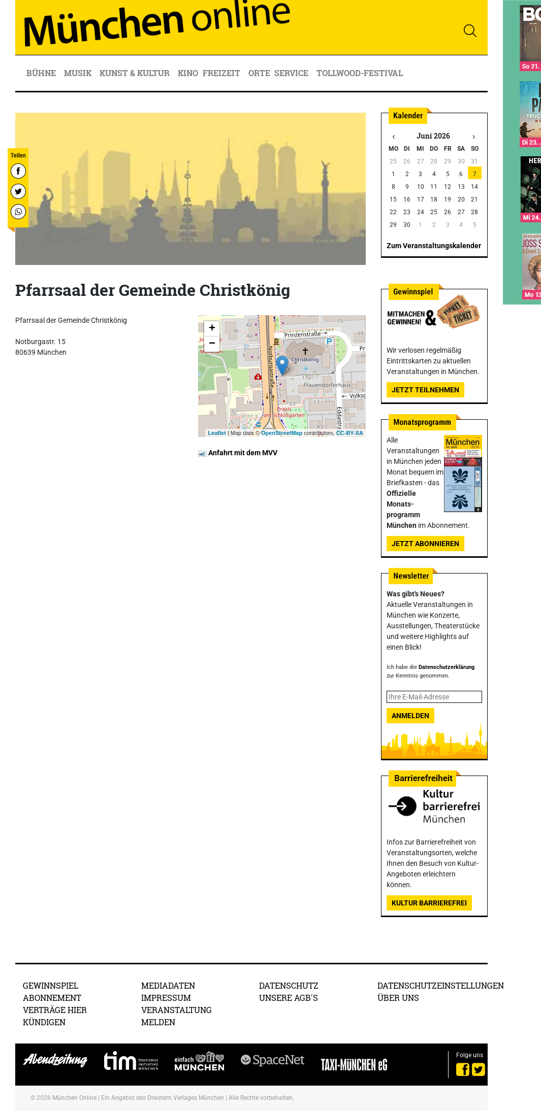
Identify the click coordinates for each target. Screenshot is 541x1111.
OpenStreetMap (281, 433)
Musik (78, 73)
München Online (74, 1097)
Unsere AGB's (288, 997)
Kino (188, 73)
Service (292, 73)
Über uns (398, 997)
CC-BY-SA (349, 433)
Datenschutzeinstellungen (440, 985)
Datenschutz (289, 985)
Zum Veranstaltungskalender (434, 246)
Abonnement (52, 997)
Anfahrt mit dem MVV (237, 453)
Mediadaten (168, 985)
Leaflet (217, 433)
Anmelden (410, 716)
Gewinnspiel (50, 985)
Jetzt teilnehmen (425, 390)
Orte (259, 73)
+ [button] (212, 328)
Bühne (42, 73)
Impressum (166, 997)
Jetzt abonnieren (425, 544)
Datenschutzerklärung (446, 667)
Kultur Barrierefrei (429, 903)
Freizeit (222, 73)
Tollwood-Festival (359, 73)
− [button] (212, 344)
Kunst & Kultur (136, 73)
